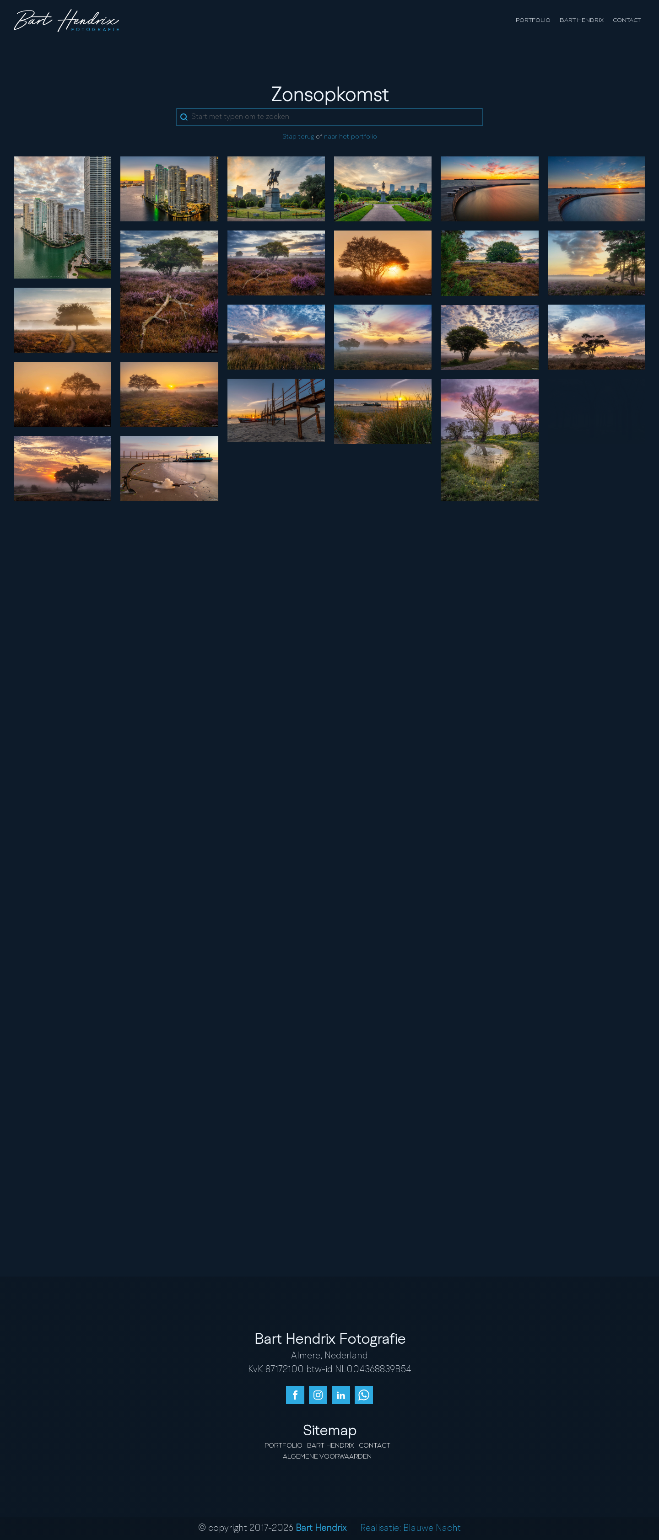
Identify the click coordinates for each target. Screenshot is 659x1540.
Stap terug (298, 137)
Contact (627, 20)
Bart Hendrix (582, 20)
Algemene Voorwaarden (327, 1456)
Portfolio (533, 20)
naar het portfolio (350, 137)
